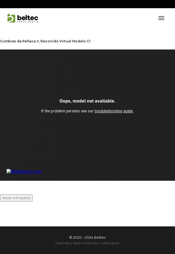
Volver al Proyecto (16, 198)
